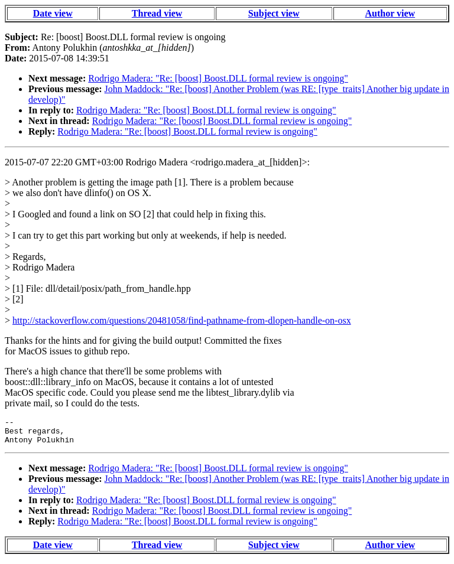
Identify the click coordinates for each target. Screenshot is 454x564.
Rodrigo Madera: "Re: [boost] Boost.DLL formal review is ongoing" (218, 78)
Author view (390, 13)
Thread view (157, 13)
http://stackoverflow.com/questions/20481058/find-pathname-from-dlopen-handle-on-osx (181, 320)
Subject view (274, 13)
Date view (53, 13)
